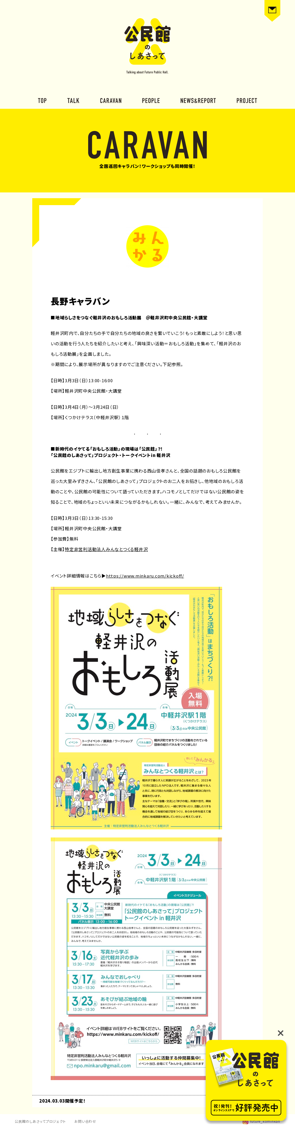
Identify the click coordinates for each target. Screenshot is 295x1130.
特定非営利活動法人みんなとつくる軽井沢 (106, 549)
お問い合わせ (85, 1121)
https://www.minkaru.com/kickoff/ (145, 576)
